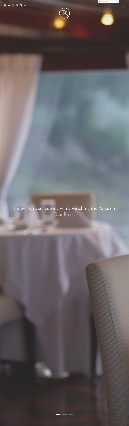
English (103, 2)
